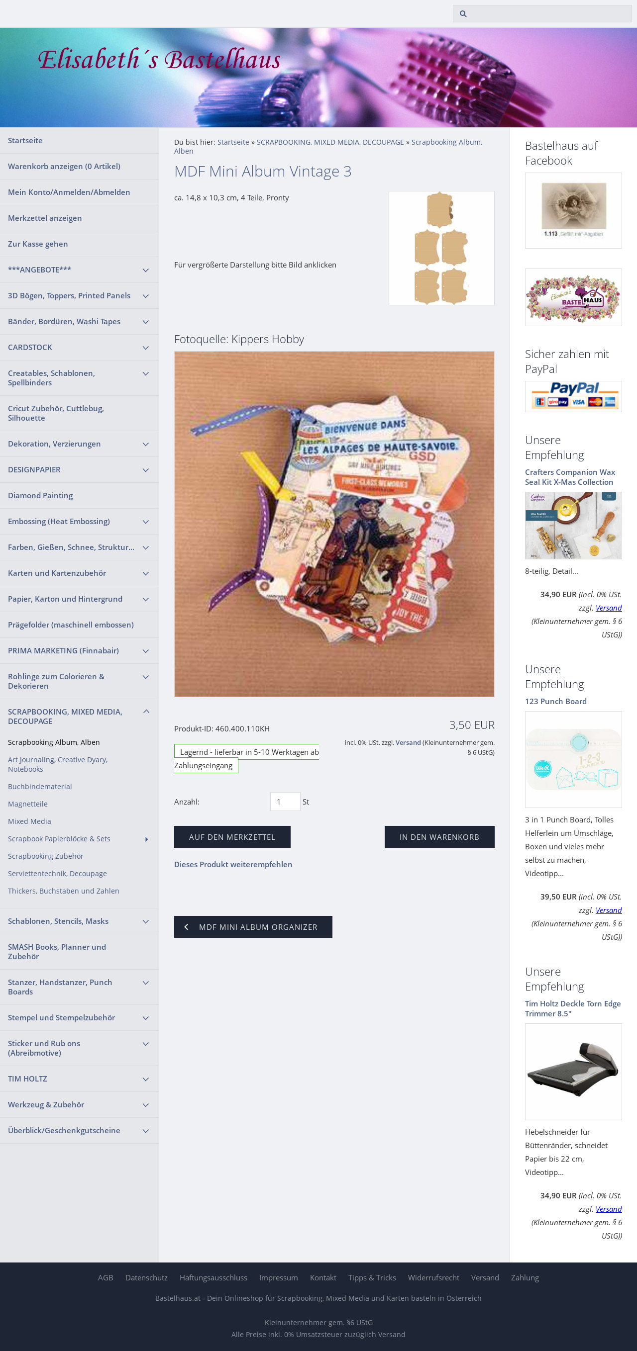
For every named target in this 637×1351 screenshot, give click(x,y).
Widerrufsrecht (433, 1277)
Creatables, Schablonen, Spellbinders (51, 377)
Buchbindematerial (40, 786)
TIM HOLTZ (27, 1078)
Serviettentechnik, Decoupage (57, 873)
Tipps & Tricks (372, 1277)
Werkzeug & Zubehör (46, 1104)
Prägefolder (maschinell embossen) (71, 625)
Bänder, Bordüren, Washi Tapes (64, 321)
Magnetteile (28, 804)
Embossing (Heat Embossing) (59, 521)
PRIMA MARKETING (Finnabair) (63, 650)
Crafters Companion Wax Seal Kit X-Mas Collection (570, 477)
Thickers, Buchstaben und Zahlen (63, 891)
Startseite (25, 140)
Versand (408, 742)
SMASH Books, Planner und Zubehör (57, 951)
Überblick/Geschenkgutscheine (64, 1130)
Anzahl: (187, 802)
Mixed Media (29, 821)
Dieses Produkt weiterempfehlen (233, 864)
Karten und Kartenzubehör (57, 573)
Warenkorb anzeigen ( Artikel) (64, 166)
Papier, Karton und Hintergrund (65, 599)
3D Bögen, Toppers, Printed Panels (69, 295)
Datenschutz (146, 1277)
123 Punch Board (556, 701)
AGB (105, 1277)
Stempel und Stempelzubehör (61, 1017)
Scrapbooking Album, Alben (54, 742)
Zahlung (525, 1277)
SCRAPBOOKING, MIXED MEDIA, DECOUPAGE (65, 716)
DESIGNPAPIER (34, 469)
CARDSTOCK (30, 347)
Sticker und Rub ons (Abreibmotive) (44, 1048)
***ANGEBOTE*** (39, 269)
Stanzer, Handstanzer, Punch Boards (60, 986)
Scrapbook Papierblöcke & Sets (59, 838)
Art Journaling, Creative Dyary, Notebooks (57, 764)
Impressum (278, 1277)
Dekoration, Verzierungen (54, 444)
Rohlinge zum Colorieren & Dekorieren (56, 681)
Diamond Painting (40, 495)
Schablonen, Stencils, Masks (58, 921)
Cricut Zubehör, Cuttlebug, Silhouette (56, 413)
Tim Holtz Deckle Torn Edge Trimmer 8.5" (573, 1008)
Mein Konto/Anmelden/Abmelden (69, 192)
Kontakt (323, 1277)
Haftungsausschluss (213, 1277)
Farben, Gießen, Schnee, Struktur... (71, 547)
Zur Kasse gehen (38, 244)
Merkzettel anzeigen (45, 218)
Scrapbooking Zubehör (46, 856)
